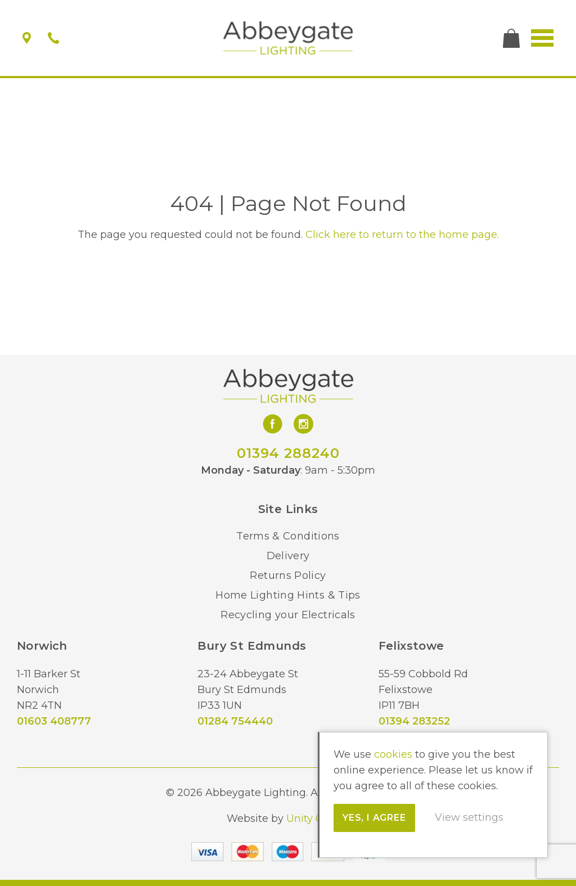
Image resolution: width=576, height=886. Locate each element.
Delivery (288, 556)
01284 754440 (235, 721)
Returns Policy (288, 575)
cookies (396, 754)
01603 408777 (54, 721)
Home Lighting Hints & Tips (287, 595)
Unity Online (317, 818)
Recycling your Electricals (287, 615)
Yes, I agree (377, 817)
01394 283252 (414, 721)
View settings (472, 817)
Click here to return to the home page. (402, 234)
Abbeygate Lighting (288, 38)
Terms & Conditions (287, 536)
